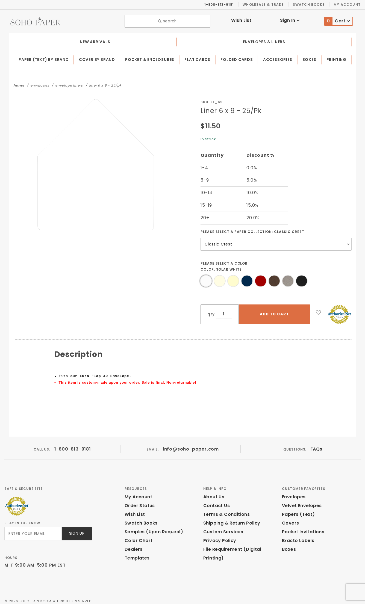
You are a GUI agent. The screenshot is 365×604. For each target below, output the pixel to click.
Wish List (241, 19)
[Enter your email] (32, 529)
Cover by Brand (98, 58)
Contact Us (215, 501)
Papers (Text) (296, 510)
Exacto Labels (297, 536)
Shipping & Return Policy (230, 519)
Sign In (290, 19)
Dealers (133, 545)
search (167, 21)
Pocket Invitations (301, 527)
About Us (213, 492)
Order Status (138, 501)
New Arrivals (94, 40)
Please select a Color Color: (224, 265)
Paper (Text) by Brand (44, 58)
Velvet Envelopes (300, 501)
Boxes (311, 58)
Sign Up (76, 530)
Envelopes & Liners (263, 40)
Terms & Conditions (224, 510)
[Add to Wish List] (318, 311)
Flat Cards (200, 58)
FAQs (316, 445)
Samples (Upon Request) (152, 527)
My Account (348, 4)
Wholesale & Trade (266, 4)
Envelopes (293, 492)
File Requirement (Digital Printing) (240, 545)
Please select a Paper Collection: (253, 230)
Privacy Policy (218, 536)
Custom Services (221, 527)
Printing (337, 58)
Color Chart (137, 536)
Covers (290, 519)
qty (210, 313)
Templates (136, 554)
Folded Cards (238, 58)
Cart (337, 21)
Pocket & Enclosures (152, 58)
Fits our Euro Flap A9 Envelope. (95, 375)
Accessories (279, 58)
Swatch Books (311, 4)
